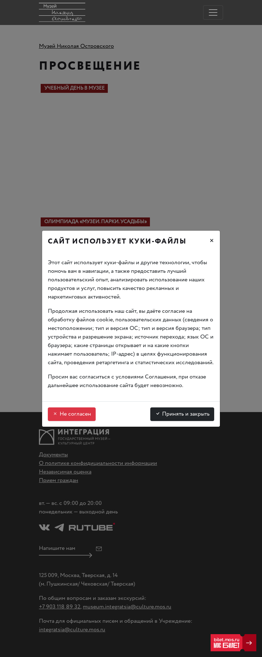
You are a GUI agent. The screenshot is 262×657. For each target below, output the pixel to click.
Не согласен (71, 414)
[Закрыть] (211, 241)
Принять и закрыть (182, 414)
